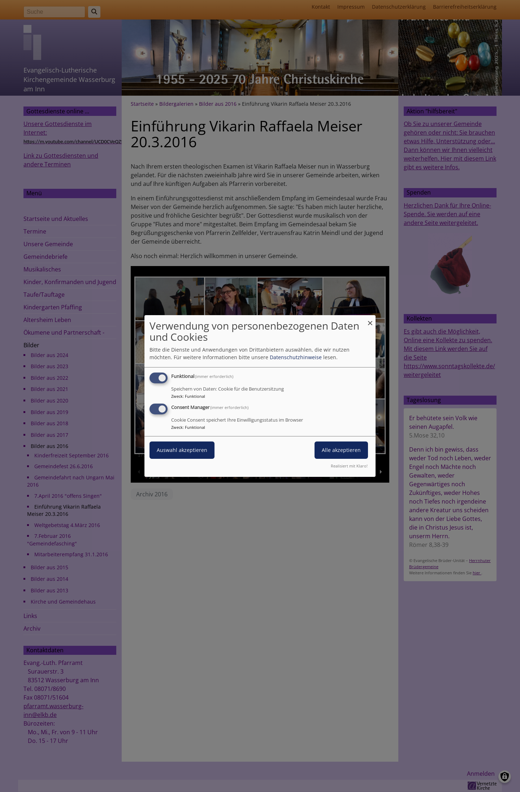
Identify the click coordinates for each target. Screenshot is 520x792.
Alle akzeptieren (341, 450)
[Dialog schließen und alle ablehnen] (370, 319)
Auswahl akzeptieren (182, 450)
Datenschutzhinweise (296, 357)
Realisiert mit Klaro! (349, 466)
